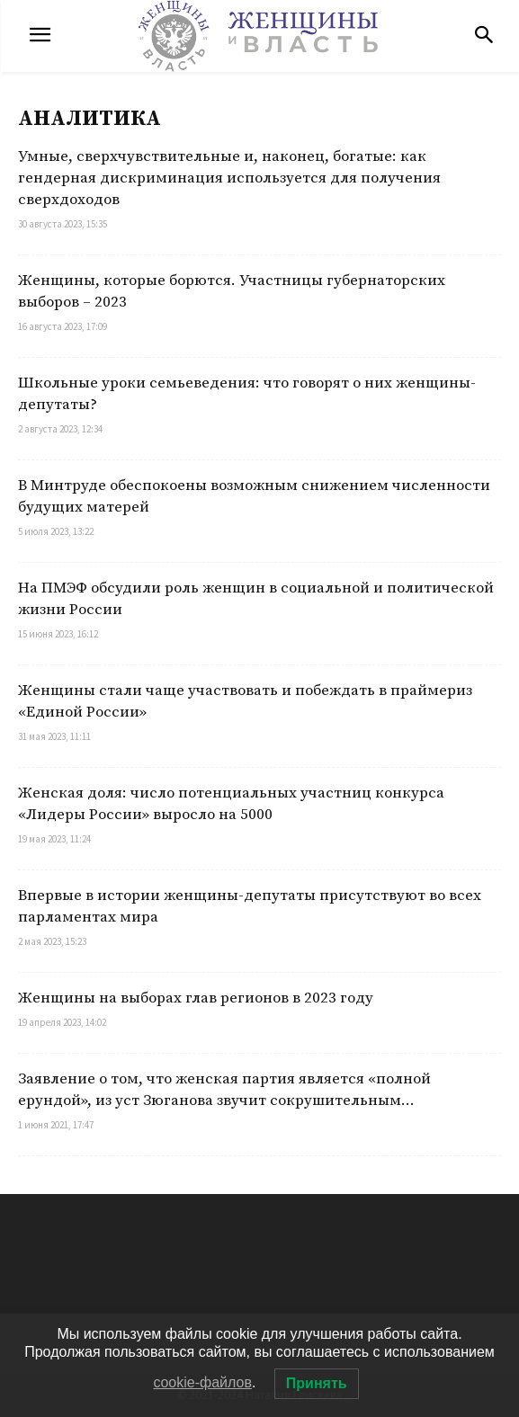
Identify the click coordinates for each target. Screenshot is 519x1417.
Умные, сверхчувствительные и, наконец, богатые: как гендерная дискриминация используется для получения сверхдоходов (229, 178)
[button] (484, 36)
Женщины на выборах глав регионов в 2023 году (195, 998)
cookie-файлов (202, 1382)
